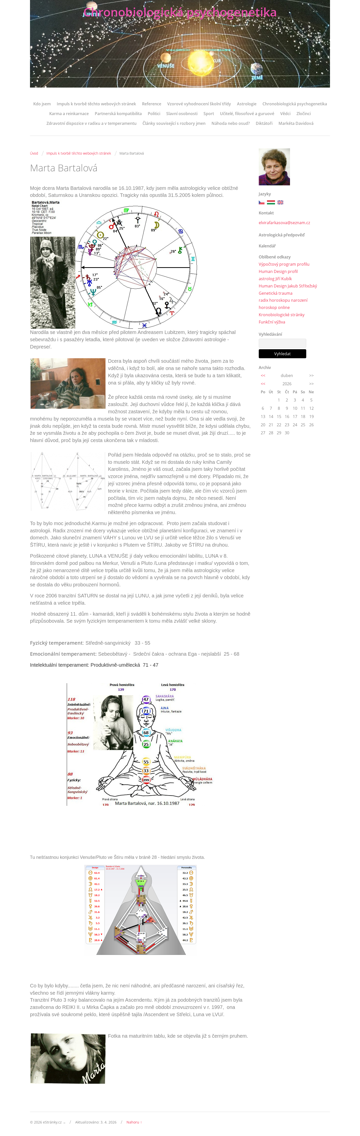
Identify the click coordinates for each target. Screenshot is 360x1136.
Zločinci (303, 113)
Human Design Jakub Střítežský (288, 286)
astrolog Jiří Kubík (275, 278)
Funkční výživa (272, 322)
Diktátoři (264, 123)
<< (263, 375)
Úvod (34, 153)
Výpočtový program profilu (284, 264)
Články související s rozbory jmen (174, 123)
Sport (209, 113)
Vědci (285, 113)
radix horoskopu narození (283, 300)
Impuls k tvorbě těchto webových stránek (96, 104)
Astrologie (246, 104)
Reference (151, 104)
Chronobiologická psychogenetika (180, 12)
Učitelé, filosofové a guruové (247, 113)
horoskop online (274, 307)
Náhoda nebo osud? (231, 123)
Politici (154, 113)
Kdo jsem (42, 104)
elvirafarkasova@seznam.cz (284, 222)
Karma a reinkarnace (69, 113)
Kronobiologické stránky (281, 314)
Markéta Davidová (296, 123)
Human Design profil (278, 271)
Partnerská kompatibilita (118, 113)
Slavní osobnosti (182, 113)
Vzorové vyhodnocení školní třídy (199, 104)
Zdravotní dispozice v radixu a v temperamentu (91, 123)
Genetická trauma (275, 293)
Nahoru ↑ (134, 1122)
